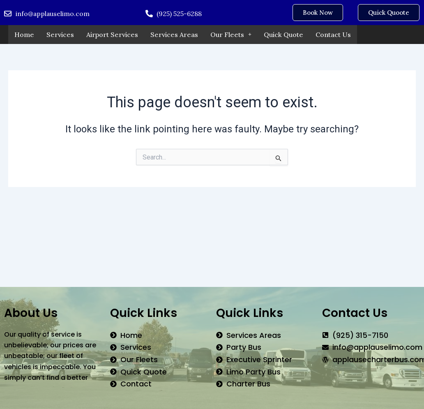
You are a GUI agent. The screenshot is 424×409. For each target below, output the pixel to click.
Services (60, 34)
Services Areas (174, 34)
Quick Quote (283, 34)
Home (24, 34)
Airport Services (112, 34)
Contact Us (333, 34)
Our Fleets (230, 34)
